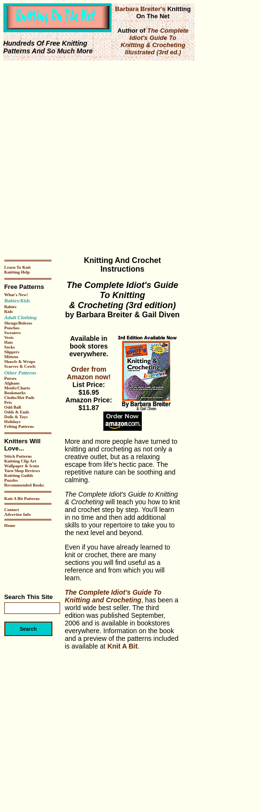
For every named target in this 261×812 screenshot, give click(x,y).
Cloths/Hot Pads (19, 397)
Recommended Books (24, 485)
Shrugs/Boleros (18, 323)
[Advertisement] (90, 158)
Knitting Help (17, 272)
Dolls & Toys (16, 416)
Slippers (12, 352)
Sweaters (12, 332)
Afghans (12, 383)
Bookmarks (15, 392)
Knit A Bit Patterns (22, 498)
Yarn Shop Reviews (22, 470)
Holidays (12, 421)
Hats (8, 342)
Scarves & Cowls (20, 366)
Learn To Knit (17, 267)
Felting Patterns (19, 426)
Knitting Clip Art (20, 461)
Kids (8, 311)
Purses (10, 378)
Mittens (11, 356)
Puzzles (11, 480)
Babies (10, 306)
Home (9, 525)
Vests (9, 337)
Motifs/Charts (17, 388)
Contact (11, 509)
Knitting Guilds (18, 475)
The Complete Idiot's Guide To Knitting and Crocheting (113, 596)
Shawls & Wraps (20, 361)
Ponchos (12, 327)
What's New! (16, 294)
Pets (8, 402)
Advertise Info (17, 514)
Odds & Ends (16, 412)
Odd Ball (12, 407)
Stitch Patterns (18, 456)
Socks (9, 347)
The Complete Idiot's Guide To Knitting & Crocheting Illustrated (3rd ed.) (154, 41)
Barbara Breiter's (140, 8)
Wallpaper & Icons (21, 465)
